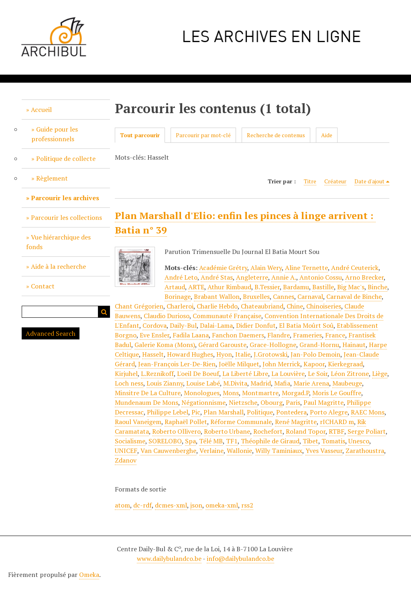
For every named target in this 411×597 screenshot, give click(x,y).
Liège (379, 373)
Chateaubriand (262, 306)
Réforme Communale (241, 421)
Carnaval (310, 296)
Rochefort (268, 431)
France (335, 335)
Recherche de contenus (276, 135)
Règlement (52, 178)
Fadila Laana (191, 335)
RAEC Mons (368, 412)
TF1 (232, 441)
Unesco (358, 441)
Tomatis (333, 441)
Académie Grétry (223, 267)
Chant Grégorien (139, 306)
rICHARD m (337, 421)
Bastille (323, 286)
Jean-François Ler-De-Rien (177, 363)
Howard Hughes (190, 354)
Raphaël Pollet (186, 421)
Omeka (89, 574)
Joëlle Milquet (239, 363)
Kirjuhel (126, 373)
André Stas (217, 277)
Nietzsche (243, 402)
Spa (190, 441)
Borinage (178, 296)
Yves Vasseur (323, 450)
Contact (43, 286)
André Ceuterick (354, 267)
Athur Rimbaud (229, 286)
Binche (377, 286)
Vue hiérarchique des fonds (58, 242)
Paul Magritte (323, 402)
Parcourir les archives (65, 197)
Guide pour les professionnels (54, 134)
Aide (326, 135)
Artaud (175, 286)
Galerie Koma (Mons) (164, 344)
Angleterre (252, 277)
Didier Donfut (256, 325)
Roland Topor (306, 431)
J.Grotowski (270, 354)
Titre (310, 181)
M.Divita (235, 383)
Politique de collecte (66, 158)
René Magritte (296, 421)
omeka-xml (222, 505)
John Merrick (281, 363)
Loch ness (129, 383)
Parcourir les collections (66, 217)
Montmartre (260, 392)
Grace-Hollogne (273, 344)
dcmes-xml (171, 505)
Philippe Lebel (167, 412)
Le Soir (318, 373)
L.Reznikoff (157, 373)
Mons (231, 392)
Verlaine (211, 450)
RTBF (336, 431)
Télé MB (211, 441)
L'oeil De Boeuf (198, 373)
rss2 (247, 505)
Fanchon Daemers (238, 335)
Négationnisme (203, 402)
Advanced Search (50, 333)
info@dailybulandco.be (240, 558)
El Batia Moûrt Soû (306, 325)
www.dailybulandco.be (169, 558)
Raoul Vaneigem (138, 421)
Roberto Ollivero (176, 431)
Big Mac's (350, 286)
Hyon (224, 354)
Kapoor (314, 363)
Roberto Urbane (227, 431)
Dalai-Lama (216, 325)
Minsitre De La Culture (148, 392)
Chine (295, 306)
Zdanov (125, 460)
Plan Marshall (223, 412)
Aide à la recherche (58, 266)
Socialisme (130, 441)
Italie (242, 354)
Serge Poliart (367, 431)
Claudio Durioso (166, 315)
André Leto (181, 277)
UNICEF (126, 450)
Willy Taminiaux (278, 450)
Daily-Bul (183, 325)
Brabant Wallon (217, 296)
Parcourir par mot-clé (203, 135)
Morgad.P (295, 392)
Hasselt (153, 354)
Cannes (283, 296)
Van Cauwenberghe (168, 450)
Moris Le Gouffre (336, 392)
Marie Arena (311, 383)
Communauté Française (227, 315)
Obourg (271, 402)
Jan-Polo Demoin (315, 354)
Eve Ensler (154, 335)
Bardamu (296, 286)
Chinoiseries (323, 306)
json (196, 505)
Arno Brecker (364, 277)
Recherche (104, 312)
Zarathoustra (365, 450)
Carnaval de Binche (354, 296)
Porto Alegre (329, 412)
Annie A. (283, 277)
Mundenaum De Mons (146, 402)
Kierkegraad (345, 363)
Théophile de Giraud (270, 441)
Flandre (278, 335)
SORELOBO (165, 441)
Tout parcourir (140, 135)
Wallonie (239, 450)
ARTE (196, 286)
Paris (293, 402)
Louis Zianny (164, 383)
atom (122, 505)
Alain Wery (266, 267)
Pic (195, 412)
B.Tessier (267, 286)
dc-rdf (142, 505)
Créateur (335, 181)
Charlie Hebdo (217, 306)
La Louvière (288, 373)
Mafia (282, 383)
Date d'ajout (369, 181)
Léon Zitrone (350, 373)
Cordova (154, 325)
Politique (260, 412)
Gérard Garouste (222, 344)
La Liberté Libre (245, 373)
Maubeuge (347, 383)
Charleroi (180, 306)
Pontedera (291, 412)
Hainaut (354, 344)
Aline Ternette (306, 267)
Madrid (260, 383)
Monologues (202, 392)
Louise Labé (203, 383)
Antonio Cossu (320, 277)
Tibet (310, 441)
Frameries (307, 335)
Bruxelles (256, 296)
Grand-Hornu (319, 344)
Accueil (41, 109)
